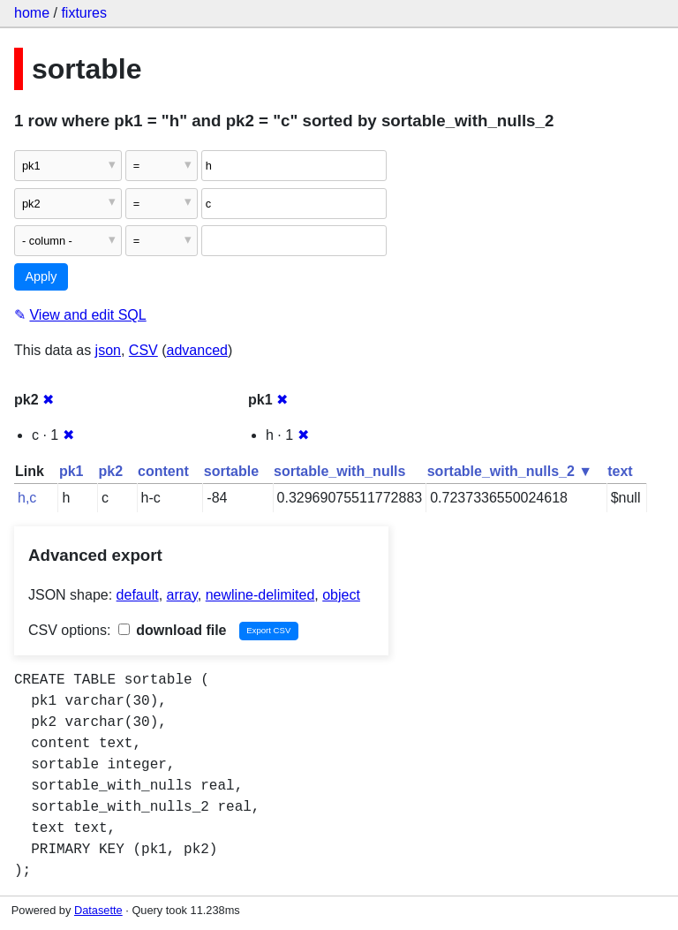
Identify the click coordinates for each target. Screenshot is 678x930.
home (31, 12)
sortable (231, 471)
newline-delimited (260, 594)
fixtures (84, 12)
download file (172, 630)
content (163, 471)
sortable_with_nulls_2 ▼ (509, 471)
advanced (197, 350)
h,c (27, 497)
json (108, 350)
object (341, 594)
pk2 (110, 471)
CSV (143, 350)
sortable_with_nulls (339, 471)
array (182, 594)
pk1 (71, 471)
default (138, 594)
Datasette (98, 910)
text (619, 471)
